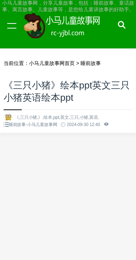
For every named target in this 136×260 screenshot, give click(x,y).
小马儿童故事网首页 (52, 63)
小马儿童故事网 (69, 32)
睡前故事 (91, 63)
